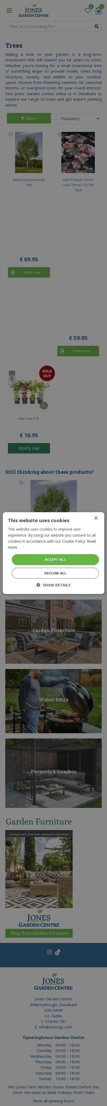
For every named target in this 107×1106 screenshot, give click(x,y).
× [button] (96, 518)
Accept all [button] (55, 559)
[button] (53, 584)
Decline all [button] (55, 573)
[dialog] (53, 553)
